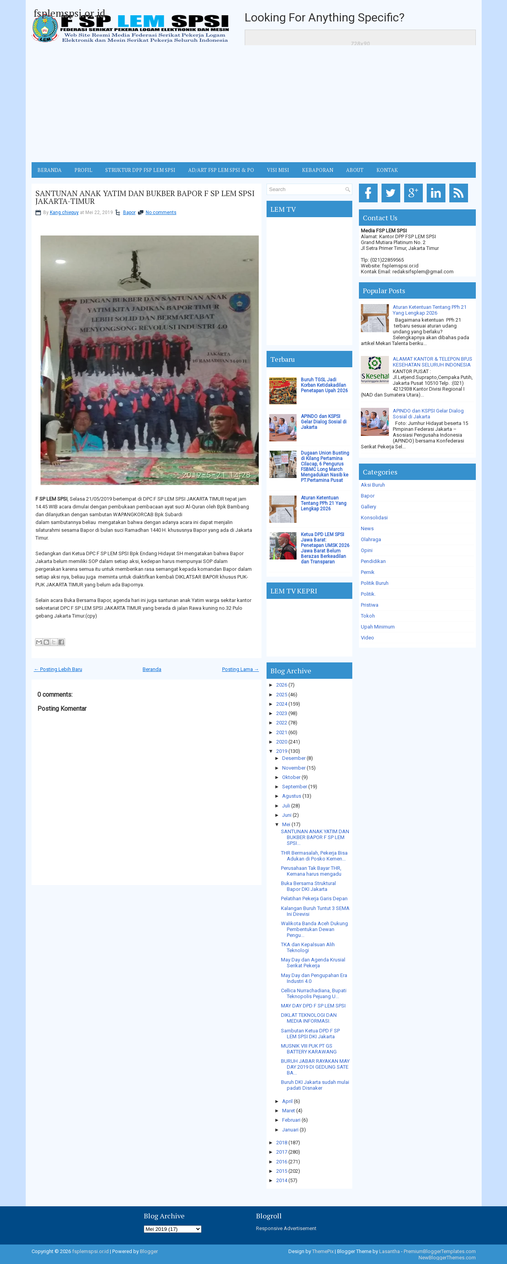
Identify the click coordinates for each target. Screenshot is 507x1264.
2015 (281, 1171)
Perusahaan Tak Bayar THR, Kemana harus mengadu (311, 871)
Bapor (129, 212)
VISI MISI (278, 169)
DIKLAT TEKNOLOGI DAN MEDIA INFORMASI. (309, 1018)
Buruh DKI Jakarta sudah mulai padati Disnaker (315, 1085)
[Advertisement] (254, 103)
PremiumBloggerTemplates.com (440, 1251)
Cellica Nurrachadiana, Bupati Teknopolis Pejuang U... (313, 993)
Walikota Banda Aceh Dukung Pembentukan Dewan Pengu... (314, 929)
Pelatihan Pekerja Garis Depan (314, 898)
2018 (281, 1142)
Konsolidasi (374, 517)
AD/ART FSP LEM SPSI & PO (221, 169)
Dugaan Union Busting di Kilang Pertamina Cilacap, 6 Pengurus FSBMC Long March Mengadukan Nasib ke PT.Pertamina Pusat (325, 466)
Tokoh (368, 616)
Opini (367, 550)
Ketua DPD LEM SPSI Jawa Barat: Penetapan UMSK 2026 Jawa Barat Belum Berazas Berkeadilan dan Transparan (325, 548)
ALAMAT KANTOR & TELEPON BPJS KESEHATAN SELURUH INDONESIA (432, 362)
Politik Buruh (375, 583)
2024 (281, 704)
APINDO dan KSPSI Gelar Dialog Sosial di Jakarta (323, 422)
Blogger (149, 1251)
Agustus (291, 796)
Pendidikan (373, 561)
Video (367, 638)
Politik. (368, 594)
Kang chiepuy (64, 212)
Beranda (152, 669)
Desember (294, 758)
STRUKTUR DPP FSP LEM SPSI (140, 169)
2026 (281, 685)
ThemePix (323, 1251)
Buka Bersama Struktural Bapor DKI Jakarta (308, 886)
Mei (286, 824)
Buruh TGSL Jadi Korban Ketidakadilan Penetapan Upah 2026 (324, 385)
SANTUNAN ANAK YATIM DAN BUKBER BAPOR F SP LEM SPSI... (315, 837)
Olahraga (371, 539)
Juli (286, 806)
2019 (281, 751)
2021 (281, 732)
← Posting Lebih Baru (58, 669)
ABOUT (355, 169)
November (294, 768)
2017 (281, 1152)
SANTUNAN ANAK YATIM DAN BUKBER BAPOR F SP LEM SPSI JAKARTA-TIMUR (144, 197)
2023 (281, 713)
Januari (290, 1130)
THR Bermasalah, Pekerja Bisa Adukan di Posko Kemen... (314, 856)
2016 (281, 1162)
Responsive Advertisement (286, 1228)
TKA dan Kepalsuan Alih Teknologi (308, 947)
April (287, 1101)
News (367, 528)
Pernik (368, 572)
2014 (281, 1180)
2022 (281, 723)
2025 (281, 695)
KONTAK (387, 169)
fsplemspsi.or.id (69, 12)
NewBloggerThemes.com (447, 1257)
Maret (288, 1111)
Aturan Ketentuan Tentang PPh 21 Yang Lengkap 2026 (323, 503)
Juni (286, 815)
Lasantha (389, 1251)
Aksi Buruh (373, 485)
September (294, 787)
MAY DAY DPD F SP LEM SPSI (313, 1006)
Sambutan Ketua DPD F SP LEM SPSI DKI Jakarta (310, 1033)
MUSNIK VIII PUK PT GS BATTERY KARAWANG (309, 1049)
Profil (83, 169)
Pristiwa (369, 605)
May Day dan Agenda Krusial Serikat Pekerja (313, 962)
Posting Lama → (240, 669)
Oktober (291, 777)
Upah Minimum (378, 627)
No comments (161, 212)
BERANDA (49, 169)
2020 (281, 742)
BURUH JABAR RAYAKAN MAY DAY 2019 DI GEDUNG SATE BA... (315, 1067)
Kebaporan (317, 169)
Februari (291, 1120)
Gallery (368, 507)
